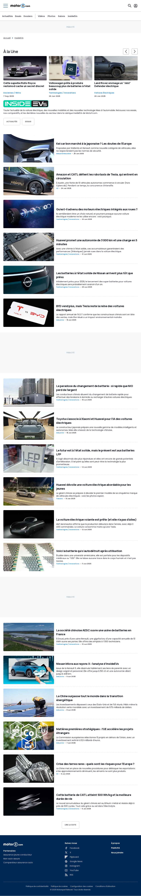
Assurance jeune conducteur (17, 855)
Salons (61, 16)
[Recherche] (129, 5)
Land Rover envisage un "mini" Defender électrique (112, 84)
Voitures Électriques (104, 93)
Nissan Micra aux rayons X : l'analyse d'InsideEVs (87, 664)
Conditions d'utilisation (105, 886)
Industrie (60, 320)
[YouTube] (72, 870)
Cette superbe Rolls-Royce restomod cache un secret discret (23, 84)
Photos (51, 16)
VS (57, 188)
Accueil (7, 38)
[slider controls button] (126, 51)
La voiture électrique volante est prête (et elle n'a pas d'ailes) (96, 519)
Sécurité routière (63, 154)
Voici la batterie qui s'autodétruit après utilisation (89, 551)
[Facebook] (72, 848)
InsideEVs (72, 16)
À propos (115, 843)
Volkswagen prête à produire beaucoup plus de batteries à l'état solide (69, 86)
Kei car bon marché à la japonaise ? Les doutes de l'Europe (93, 143)
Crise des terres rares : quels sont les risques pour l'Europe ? (95, 764)
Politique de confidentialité (37, 886)
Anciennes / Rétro (12, 93)
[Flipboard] (72, 857)
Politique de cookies (59, 886)
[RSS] (69, 874)
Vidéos (41, 16)
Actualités (7, 16)
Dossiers (28, 16)
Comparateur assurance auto (18, 862)
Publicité (115, 847)
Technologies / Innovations (62, 93)
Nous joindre (117, 852)
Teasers (59, 499)
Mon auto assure (11, 859)
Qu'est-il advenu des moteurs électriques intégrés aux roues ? (96, 209)
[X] (68, 852)
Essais (18, 16)
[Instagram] (72, 865)
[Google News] (73, 861)
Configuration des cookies (81, 886)
